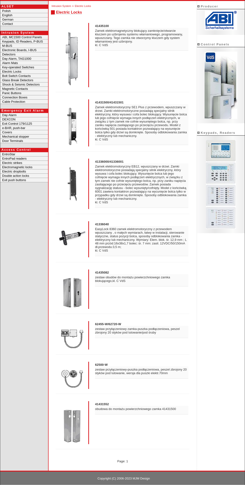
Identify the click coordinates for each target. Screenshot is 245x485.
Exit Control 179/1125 (17, 123)
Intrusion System (61, 6)
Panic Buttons (11, 93)
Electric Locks (11, 71)
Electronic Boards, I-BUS (19, 50)
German (7, 19)
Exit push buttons (14, 180)
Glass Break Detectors (17, 80)
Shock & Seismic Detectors (21, 84)
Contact (7, 24)
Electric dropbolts (14, 171)
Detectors (9, 54)
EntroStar (8, 154)
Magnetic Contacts (15, 89)
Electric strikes (12, 163)
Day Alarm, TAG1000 (16, 58)
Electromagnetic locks (17, 167)
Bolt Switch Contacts (16, 76)
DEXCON (9, 119)
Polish (6, 11)
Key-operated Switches (18, 67)
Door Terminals (12, 141)
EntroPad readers (14, 158)
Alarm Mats (10, 63)
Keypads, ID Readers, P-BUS (22, 41)
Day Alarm (9, 115)
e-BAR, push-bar (13, 128)
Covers (7, 132)
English (7, 15)
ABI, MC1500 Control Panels (22, 37)
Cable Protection (13, 101)
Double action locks (15, 176)
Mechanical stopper (15, 136)
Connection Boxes (15, 97)
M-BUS (7, 46)
